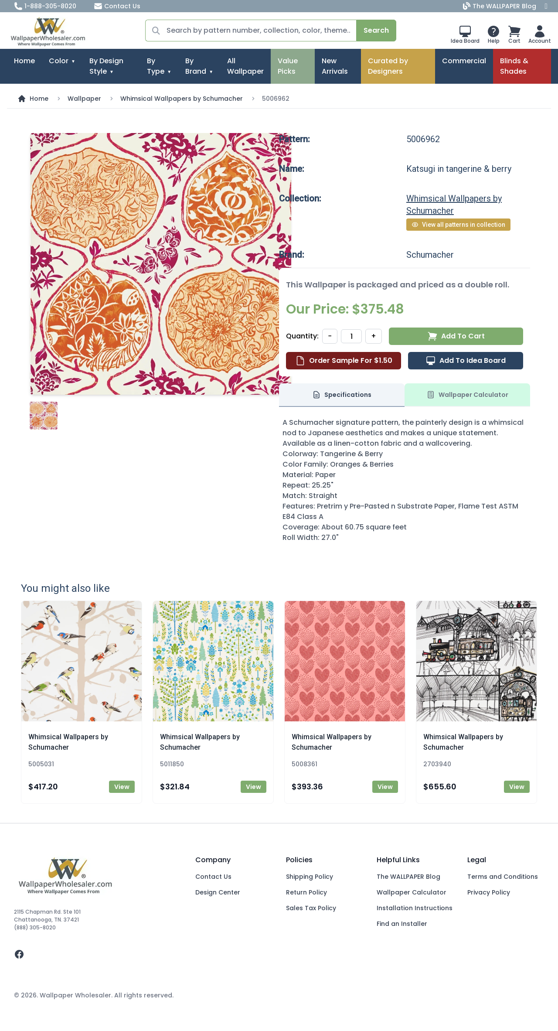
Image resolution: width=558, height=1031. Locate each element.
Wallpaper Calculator (411, 892)
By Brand (195, 66)
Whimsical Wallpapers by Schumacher (181, 98)
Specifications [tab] (341, 394)
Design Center (217, 892)
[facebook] (97, 954)
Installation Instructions (415, 908)
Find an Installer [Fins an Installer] (402, 923)
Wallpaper (84, 98)
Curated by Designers (388, 66)
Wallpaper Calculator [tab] (467, 394)
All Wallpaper (245, 66)
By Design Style (106, 66)
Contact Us (117, 6)
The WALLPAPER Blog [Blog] (500, 6)
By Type (155, 66)
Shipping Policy (309, 876)
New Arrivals (335, 66)
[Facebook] (546, 6)
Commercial (464, 61)
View (121, 786)
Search (376, 30)
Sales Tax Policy (311, 908)
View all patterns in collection (458, 224)
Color (58, 61)
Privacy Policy (488, 892)
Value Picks (288, 66)
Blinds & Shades (514, 66)
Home (24, 61)
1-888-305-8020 (45, 6)
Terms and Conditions (502, 876)
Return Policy (306, 892)
